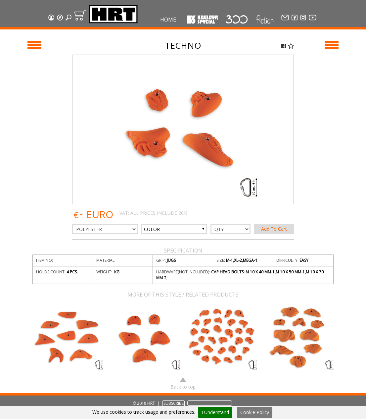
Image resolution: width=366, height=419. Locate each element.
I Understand (215, 412)
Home (168, 19)
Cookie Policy (254, 412)
